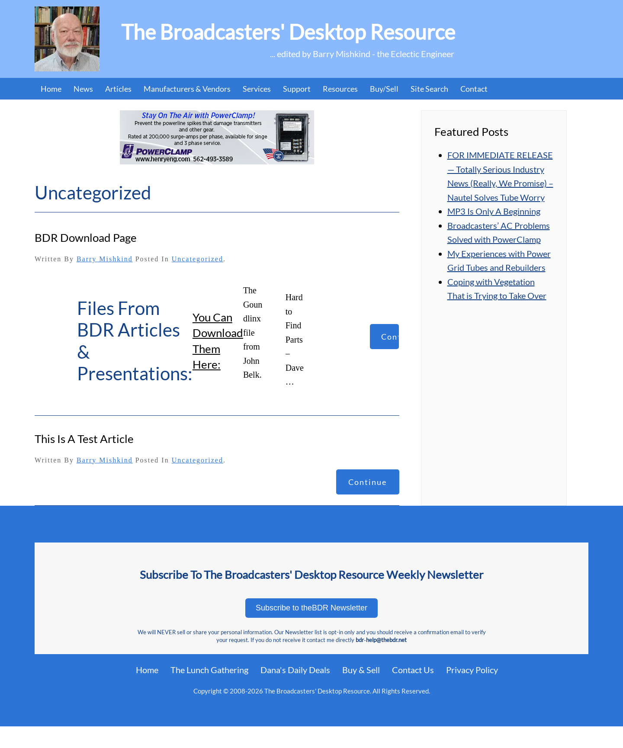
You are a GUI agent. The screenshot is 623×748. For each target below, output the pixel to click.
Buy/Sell (384, 88)
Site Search (429, 88)
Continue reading (390, 340)
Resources (340, 88)
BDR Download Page (86, 237)
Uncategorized (197, 259)
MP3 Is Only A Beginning (493, 211)
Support (297, 88)
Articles (118, 88)
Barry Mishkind (105, 259)
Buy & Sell (361, 670)
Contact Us (413, 670)
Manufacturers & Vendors (187, 88)
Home (51, 88)
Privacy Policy (472, 670)
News (83, 88)
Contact (474, 88)
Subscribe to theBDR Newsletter (311, 608)
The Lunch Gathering (209, 670)
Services (257, 88)
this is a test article (84, 439)
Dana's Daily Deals (295, 670)
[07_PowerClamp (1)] (216, 136)
